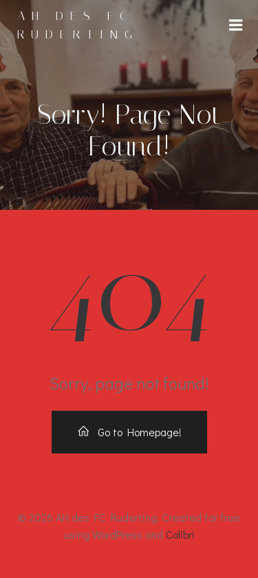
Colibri (180, 534)
